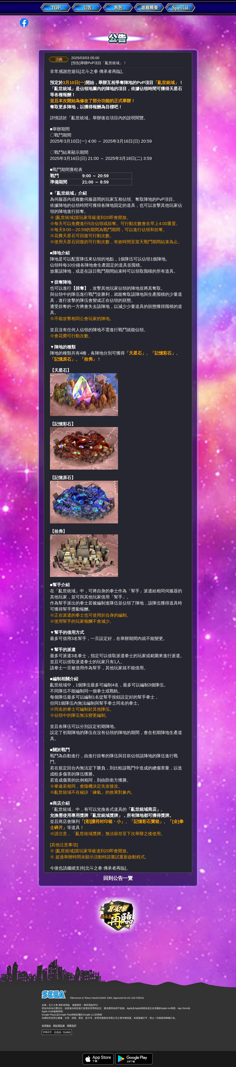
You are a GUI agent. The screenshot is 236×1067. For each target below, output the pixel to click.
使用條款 (46, 1025)
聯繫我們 (71, 1025)
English (67, 1032)
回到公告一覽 (118, 878)
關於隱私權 (59, 1025)
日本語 (57, 1032)
